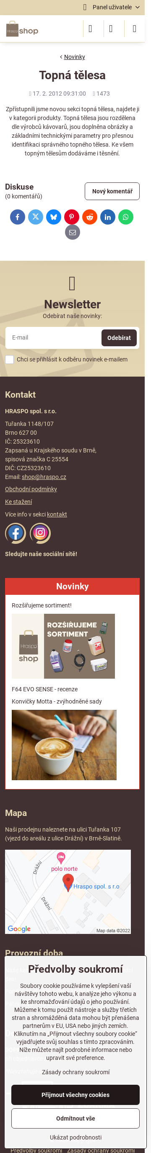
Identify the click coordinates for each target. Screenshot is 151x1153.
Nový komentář (112, 191)
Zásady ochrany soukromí (75, 1072)
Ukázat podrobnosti (76, 1137)
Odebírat (119, 337)
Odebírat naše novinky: (72, 316)
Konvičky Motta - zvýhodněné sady (57, 701)
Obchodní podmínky (31, 489)
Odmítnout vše (75, 1118)
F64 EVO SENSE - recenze (45, 689)
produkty (48, 118)
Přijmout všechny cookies (75, 1094)
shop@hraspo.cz (44, 477)
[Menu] (135, 28)
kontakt (57, 514)
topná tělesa (97, 109)
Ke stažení (18, 501)
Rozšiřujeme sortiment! (42, 605)
